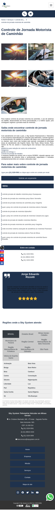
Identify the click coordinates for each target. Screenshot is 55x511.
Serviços (27, 470)
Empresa (27, 456)
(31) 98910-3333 (27, 257)
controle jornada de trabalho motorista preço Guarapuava (21, 194)
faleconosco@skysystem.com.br (28, 439)
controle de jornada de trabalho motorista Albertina (19, 220)
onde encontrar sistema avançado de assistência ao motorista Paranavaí (27, 229)
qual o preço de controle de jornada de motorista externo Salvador (24, 207)
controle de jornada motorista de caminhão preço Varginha (22, 203)
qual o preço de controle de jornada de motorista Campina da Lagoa (25, 216)
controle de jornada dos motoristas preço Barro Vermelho (21, 198)
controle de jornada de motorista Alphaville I (17, 211)
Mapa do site (27, 484)
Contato (27, 477)
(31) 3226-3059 (27, 260)
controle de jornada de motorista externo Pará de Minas (21, 233)
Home (27, 449)
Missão (27, 463)
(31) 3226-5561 (14, 172)
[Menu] (51, 5)
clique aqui (25, 172)
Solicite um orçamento (27, 178)
